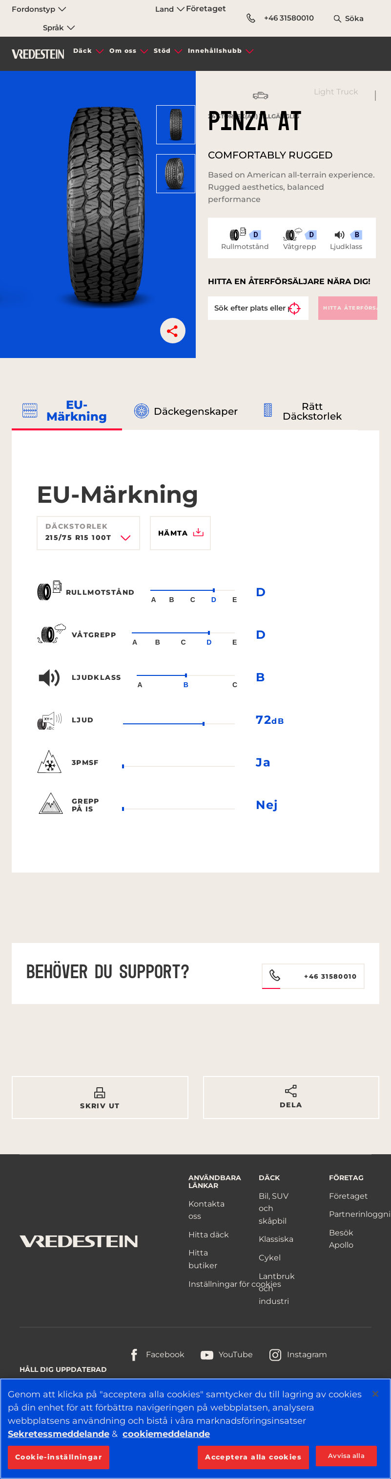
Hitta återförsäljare (350, 308)
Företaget (206, 8)
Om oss (123, 50)
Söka (354, 18)
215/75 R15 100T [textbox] (78, 538)
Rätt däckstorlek (312, 411)
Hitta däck (208, 1234)
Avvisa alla (346, 1455)
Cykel (270, 1257)
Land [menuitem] (170, 9)
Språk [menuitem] (59, 27)
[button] (172, 330)
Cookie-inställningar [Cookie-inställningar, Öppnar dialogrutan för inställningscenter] (58, 1457)
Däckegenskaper (196, 411)
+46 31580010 (280, 18)
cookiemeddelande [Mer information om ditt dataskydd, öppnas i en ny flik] (166, 1434)
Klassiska (276, 1239)
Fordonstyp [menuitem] (39, 9)
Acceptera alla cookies (253, 1457)
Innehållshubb (215, 50)
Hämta (181, 533)
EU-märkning (76, 411)
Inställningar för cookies (234, 1284)
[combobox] (88, 541)
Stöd (162, 50)
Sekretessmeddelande (58, 1434)
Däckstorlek (76, 526)
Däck (82, 50)
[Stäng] (375, 1394)
